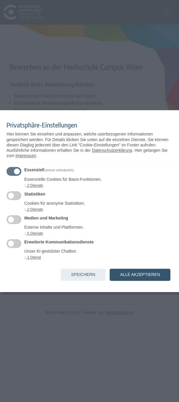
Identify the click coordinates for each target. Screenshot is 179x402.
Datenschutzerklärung (112, 150)
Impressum (25, 156)
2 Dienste (33, 185)
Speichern (83, 274)
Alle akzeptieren (140, 274)
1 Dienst (32, 257)
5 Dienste (33, 233)
